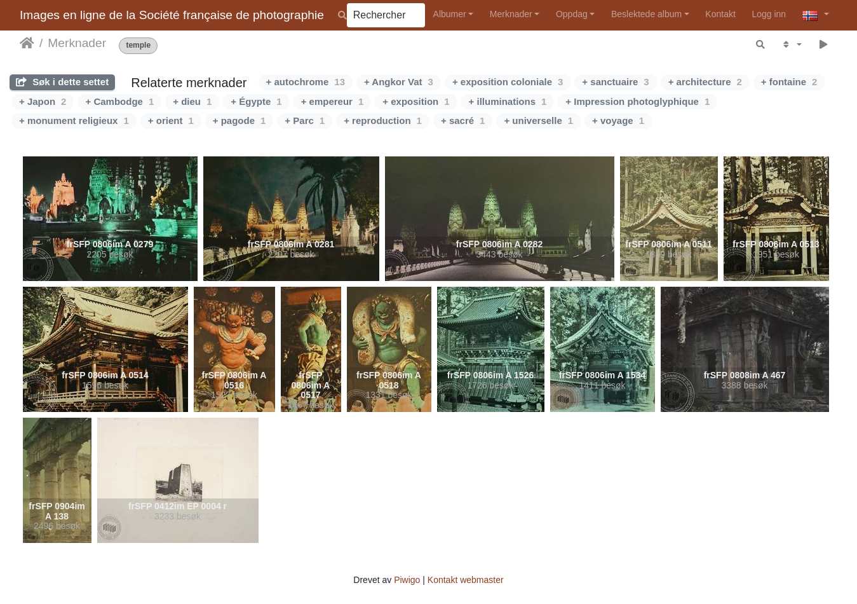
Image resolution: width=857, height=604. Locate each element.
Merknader (511, 14)
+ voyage (618, 120)
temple (138, 45)
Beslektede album (646, 14)
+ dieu (192, 101)
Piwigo (407, 580)
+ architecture (705, 81)
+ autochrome (305, 81)
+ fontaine (789, 81)
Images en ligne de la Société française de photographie (172, 15)
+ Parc (305, 120)
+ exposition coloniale (507, 81)
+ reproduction (383, 120)
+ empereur (332, 101)
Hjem (27, 43)
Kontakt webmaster (466, 580)
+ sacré (463, 120)
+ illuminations (508, 101)
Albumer (449, 14)
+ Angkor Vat (398, 81)
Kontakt (720, 14)
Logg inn (769, 14)
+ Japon (42, 101)
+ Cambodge (119, 101)
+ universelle (538, 120)
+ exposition (415, 101)
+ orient (171, 120)
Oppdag (572, 14)
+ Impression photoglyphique (637, 101)
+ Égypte (256, 101)
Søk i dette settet (62, 81)
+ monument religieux (74, 120)
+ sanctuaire (615, 81)
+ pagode (239, 120)
